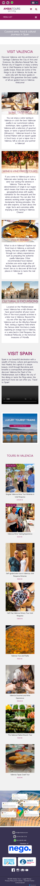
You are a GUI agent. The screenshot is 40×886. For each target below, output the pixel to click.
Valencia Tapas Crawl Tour (20, 775)
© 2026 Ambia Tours (15, 879)
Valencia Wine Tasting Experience (20, 534)
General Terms (29, 881)
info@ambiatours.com (20, 832)
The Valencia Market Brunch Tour (20, 735)
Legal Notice (27, 879)
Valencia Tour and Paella (20, 656)
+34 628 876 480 (20, 840)
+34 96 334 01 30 (20, 836)
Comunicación (20, 882)
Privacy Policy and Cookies (13, 881)
